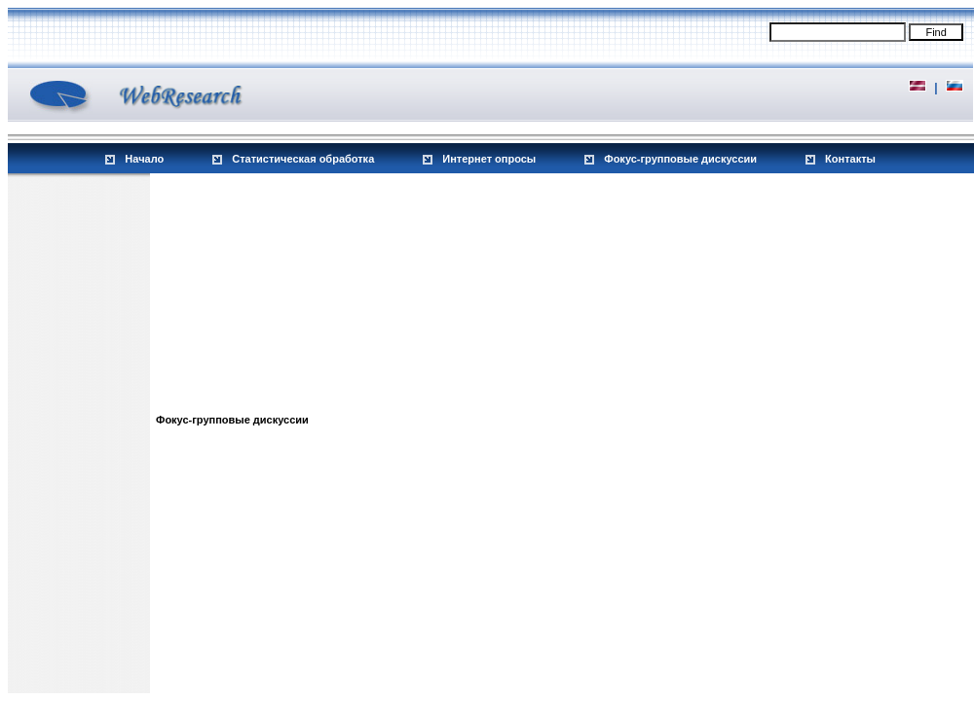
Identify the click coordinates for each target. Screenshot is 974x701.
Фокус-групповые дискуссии (680, 159)
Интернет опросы (489, 159)
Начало (144, 159)
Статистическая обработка (303, 159)
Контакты (850, 159)
